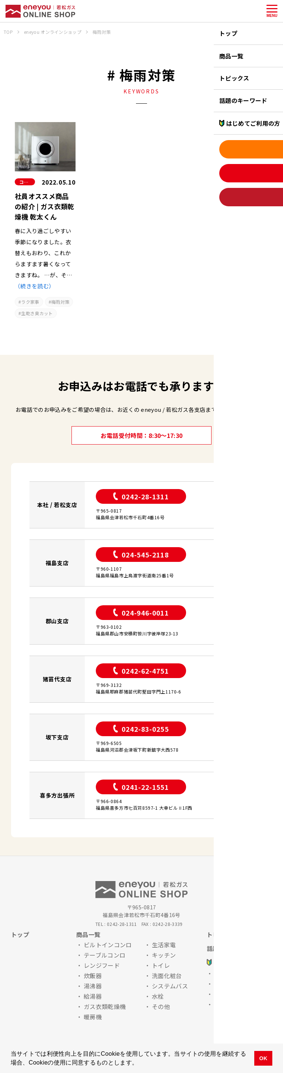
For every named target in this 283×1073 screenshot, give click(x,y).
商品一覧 (88, 934)
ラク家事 (30, 302)
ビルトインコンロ (108, 944)
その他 (161, 1006)
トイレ (161, 965)
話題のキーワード (231, 948)
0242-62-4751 (141, 670)
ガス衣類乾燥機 (105, 1006)
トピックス (222, 934)
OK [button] (263, 1058)
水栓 (158, 996)
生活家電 (164, 944)
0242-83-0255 (141, 729)
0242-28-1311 (141, 496)
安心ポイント (232, 983)
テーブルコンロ (104, 955)
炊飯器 (93, 975)
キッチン (164, 955)
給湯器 (93, 996)
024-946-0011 (141, 612)
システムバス (170, 985)
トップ (20, 934)
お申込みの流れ (235, 973)
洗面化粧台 (167, 975)
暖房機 (93, 1016)
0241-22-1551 (141, 787)
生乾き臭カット (37, 313)
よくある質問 (232, 994)
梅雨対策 (60, 302)
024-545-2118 (141, 554)
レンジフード (102, 965)
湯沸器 (93, 985)
